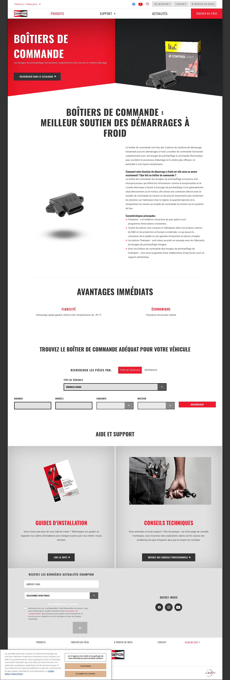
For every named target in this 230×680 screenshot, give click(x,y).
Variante (101, 398)
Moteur (142, 398)
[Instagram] (147, 5)
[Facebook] (133, 5)
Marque (18, 398)
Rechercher (197, 404)
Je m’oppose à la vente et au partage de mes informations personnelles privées (85, 657)
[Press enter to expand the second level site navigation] (114, 13)
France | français (26, 4)
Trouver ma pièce (206, 13)
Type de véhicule (73, 380)
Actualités (159, 13)
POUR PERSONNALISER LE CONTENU (63, 604)
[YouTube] (140, 5)
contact (162, 642)
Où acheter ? (162, 4)
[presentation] (46, 628)
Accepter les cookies (85, 674)
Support (105, 13)
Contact (181, 4)
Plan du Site (192, 642)
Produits (57, 13)
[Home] (23, 13)
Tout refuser (85, 666)
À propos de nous (203, 4)
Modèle (59, 398)
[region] (56, 664)
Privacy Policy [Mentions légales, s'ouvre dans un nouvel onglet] (17, 674)
